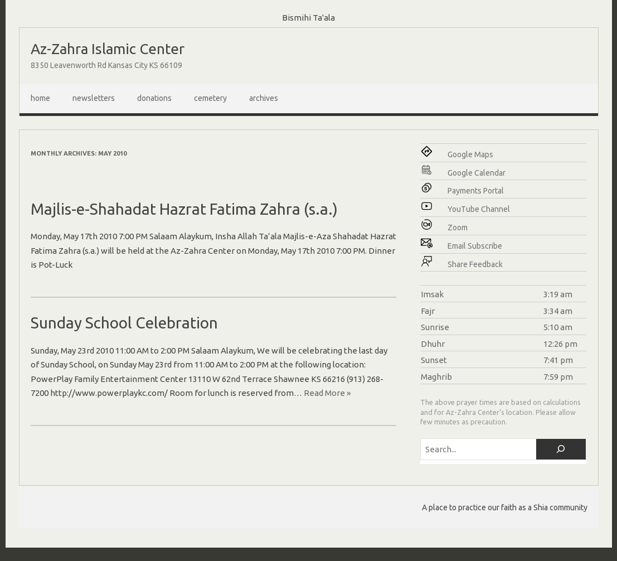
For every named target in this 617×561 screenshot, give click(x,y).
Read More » (327, 393)
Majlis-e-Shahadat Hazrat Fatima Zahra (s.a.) (184, 208)
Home (40, 98)
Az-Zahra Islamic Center (107, 49)
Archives (263, 98)
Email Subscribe (475, 245)
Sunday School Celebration (124, 322)
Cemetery (210, 98)
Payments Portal (476, 190)
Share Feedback (475, 264)
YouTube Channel (479, 209)
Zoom (458, 227)
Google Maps (470, 154)
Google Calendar (477, 172)
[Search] (561, 449)
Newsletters (93, 98)
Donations (154, 98)
